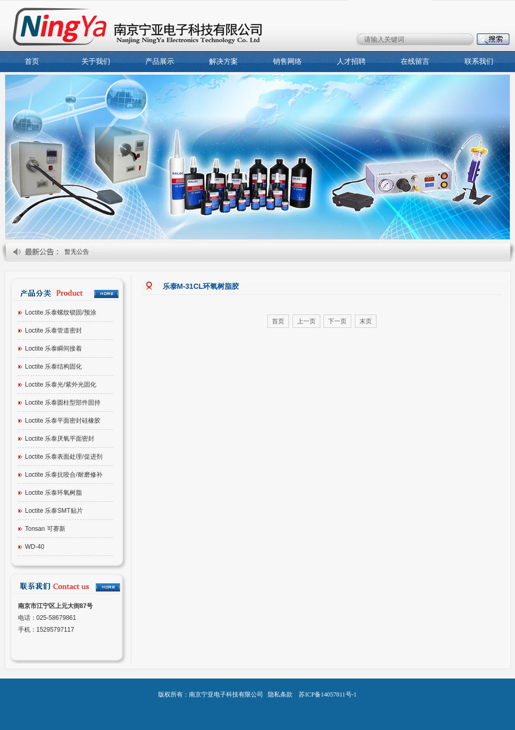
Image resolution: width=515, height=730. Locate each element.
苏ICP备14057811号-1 (327, 694)
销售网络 (287, 61)
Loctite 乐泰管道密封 (53, 330)
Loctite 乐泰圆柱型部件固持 (63, 402)
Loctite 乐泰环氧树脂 (53, 492)
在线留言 (415, 61)
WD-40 (34, 546)
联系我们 (479, 61)
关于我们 (95, 61)
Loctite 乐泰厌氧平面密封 (60, 438)
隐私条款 (280, 694)
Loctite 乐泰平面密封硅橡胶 (63, 420)
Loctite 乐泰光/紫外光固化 (60, 384)
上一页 (306, 321)
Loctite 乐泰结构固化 (53, 366)
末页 (365, 321)
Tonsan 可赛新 (45, 528)
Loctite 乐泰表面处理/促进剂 (63, 456)
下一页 (337, 321)
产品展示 (159, 61)
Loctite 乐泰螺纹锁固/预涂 (60, 312)
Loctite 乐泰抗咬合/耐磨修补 (63, 474)
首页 (32, 61)
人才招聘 (351, 61)
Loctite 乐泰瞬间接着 (53, 348)
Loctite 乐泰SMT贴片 (54, 510)
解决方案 (223, 61)
